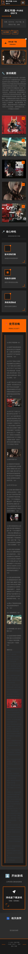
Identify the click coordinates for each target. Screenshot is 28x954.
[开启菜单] (23, 2)
